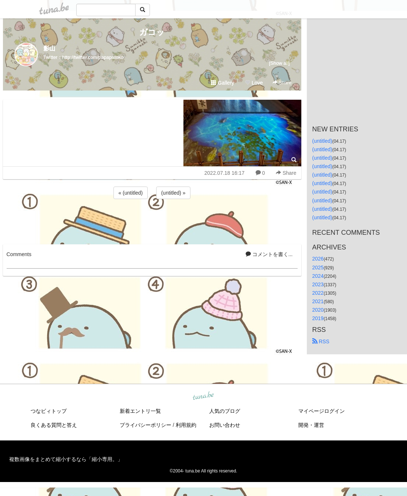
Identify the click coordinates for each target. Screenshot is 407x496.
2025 (318, 267)
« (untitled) (130, 193)
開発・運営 (311, 425)
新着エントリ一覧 (140, 411)
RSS (321, 341)
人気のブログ (224, 411)
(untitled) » (173, 193)
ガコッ (152, 32)
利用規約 (186, 425)
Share (282, 82)
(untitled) (322, 141)
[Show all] (279, 63)
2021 (318, 301)
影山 (49, 48)
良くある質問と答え (54, 425)
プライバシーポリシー (145, 425)
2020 (318, 310)
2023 (318, 284)
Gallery (222, 83)
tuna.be (203, 396)
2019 (318, 318)
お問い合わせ (224, 425)
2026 (318, 259)
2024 (318, 276)
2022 (318, 293)
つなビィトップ (49, 411)
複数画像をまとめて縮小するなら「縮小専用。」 (66, 459)
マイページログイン (321, 411)
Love (254, 83)
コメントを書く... (269, 254)
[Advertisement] (152, 220)
